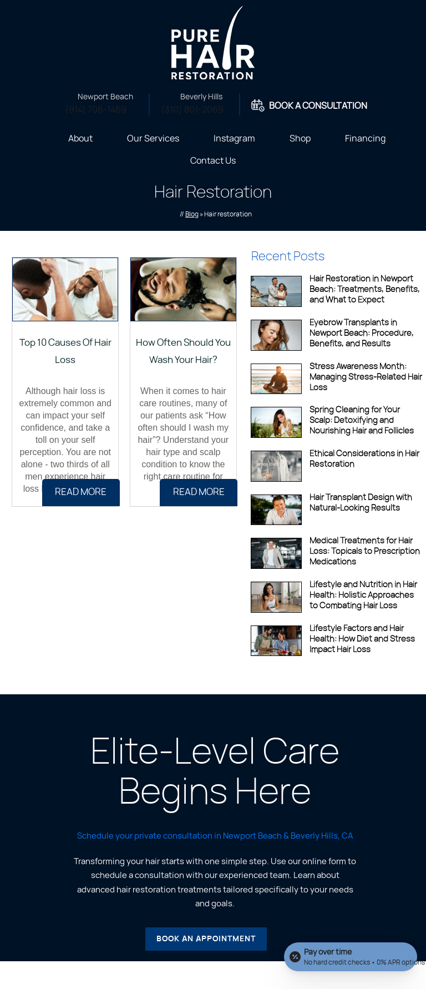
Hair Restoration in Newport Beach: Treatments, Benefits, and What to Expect (365, 289)
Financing (365, 138)
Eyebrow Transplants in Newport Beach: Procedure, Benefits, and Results (362, 333)
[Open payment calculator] (350, 956)
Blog (192, 214)
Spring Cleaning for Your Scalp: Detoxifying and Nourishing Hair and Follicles (362, 420)
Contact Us (213, 161)
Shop (300, 138)
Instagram (234, 138)
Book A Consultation (318, 106)
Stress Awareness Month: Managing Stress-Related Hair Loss (366, 377)
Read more (80, 492)
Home (37, 138)
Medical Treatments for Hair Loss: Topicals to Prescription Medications (365, 551)
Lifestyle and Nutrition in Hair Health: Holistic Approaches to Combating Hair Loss (363, 595)
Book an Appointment (206, 939)
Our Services (153, 138)
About (80, 138)
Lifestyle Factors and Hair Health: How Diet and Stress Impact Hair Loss (362, 639)
